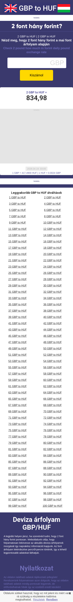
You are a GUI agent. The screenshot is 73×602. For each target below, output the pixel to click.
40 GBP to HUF (52, 317)
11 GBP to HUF (17, 229)
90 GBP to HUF (52, 474)
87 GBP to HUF (17, 468)
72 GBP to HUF (52, 417)
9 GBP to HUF (17, 222)
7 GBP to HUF (17, 216)
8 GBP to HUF (52, 216)
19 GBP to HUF (17, 254)
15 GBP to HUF (17, 241)
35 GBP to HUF (17, 304)
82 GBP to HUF (52, 449)
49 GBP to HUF (17, 348)
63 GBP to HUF (17, 392)
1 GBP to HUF (17, 197)
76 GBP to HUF (52, 430)
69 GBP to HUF (17, 411)
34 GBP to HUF (52, 298)
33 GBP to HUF (17, 298)
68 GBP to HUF (52, 405)
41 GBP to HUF (17, 323)
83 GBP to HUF (17, 455)
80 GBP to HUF (52, 443)
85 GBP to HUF (17, 461)
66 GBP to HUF (52, 398)
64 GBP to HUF (52, 392)
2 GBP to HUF (52, 197)
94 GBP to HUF (52, 487)
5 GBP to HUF (17, 210)
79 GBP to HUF (17, 443)
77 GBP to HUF (17, 436)
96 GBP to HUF (52, 493)
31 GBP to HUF (17, 291)
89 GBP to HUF (17, 474)
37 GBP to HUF (17, 310)
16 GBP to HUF (52, 241)
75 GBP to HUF (17, 430)
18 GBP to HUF (52, 247)
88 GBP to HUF (52, 468)
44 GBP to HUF (52, 329)
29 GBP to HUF (17, 285)
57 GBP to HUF (17, 373)
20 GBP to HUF (52, 254)
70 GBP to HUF (52, 411)
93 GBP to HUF (17, 487)
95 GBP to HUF (17, 493)
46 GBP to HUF (52, 336)
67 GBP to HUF (17, 405)
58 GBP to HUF (52, 373)
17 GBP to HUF (17, 247)
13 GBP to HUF (17, 235)
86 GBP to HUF (52, 461)
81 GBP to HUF (17, 449)
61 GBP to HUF (17, 386)
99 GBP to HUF (17, 505)
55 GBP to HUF (17, 367)
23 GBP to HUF (17, 266)
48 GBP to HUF (52, 342)
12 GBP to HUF (52, 229)
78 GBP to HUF (52, 436)
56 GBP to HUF (52, 367)
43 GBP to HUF (17, 329)
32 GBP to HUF (52, 291)
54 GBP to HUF (52, 361)
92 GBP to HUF (52, 480)
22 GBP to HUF (52, 260)
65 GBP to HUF (17, 398)
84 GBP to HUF (52, 455)
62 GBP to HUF (52, 386)
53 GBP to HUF (17, 361)
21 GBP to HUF (17, 260)
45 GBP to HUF (17, 336)
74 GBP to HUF (52, 424)
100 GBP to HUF (53, 505)
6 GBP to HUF (52, 210)
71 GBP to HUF (17, 417)
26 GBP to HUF (52, 273)
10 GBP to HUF (52, 222)
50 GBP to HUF (52, 348)
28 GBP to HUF (52, 279)
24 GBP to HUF (52, 266)
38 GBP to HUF (52, 310)
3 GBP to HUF (17, 203)
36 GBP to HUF (52, 304)
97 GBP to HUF (17, 499)
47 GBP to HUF (17, 342)
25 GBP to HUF (17, 273)
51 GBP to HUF (17, 354)
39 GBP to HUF (17, 317)
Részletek (39, 599)
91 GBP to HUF (17, 480)
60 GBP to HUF (52, 380)
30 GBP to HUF (52, 285)
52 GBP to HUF (52, 354)
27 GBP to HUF (17, 279)
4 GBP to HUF (52, 203)
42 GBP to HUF (52, 323)
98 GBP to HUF (52, 499)
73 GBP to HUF (17, 424)
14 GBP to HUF (52, 235)
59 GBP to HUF (17, 380)
